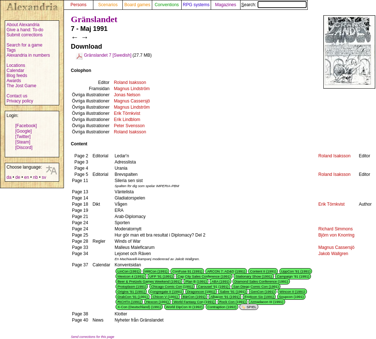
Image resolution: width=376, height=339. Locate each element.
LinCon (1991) (128, 271)
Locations (16, 65)
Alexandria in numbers (28, 55)
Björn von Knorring (336, 235)
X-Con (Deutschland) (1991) (139, 307)
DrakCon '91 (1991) (132, 297)
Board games (137, 4)
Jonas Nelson (127, 94)
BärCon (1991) (194, 297)
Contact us (17, 95)
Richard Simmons (335, 228)
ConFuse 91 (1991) (187, 271)
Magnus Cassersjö (132, 101)
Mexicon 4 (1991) (130, 276)
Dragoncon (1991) (201, 292)
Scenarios (107, 4)
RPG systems (196, 4)
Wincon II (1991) (292, 292)
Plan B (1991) (196, 281)
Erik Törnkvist (127, 113)
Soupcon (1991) (291, 297)
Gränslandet (94, 19)
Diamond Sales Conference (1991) (261, 281)
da (9, 177)
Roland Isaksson (130, 82)
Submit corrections (25, 34)
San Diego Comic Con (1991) (256, 286)
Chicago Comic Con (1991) (172, 286)
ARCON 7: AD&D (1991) (226, 271)
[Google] (23, 131)
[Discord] (23, 147)
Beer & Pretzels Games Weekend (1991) (149, 281)
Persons (78, 4)
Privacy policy (20, 101)
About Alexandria (23, 24)
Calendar (15, 70)
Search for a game (25, 45)
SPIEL (251, 307)
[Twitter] (23, 136)
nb (35, 177)
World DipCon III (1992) (184, 307)
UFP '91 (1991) (161, 276)
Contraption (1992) (221, 307)
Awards (14, 80)
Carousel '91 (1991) (213, 286)
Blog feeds (17, 75)
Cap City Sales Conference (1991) (204, 276)
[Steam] (22, 142)
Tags (11, 50)
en (26, 177)
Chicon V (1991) (165, 297)
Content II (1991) (263, 271)
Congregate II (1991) (166, 292)
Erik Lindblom (127, 119)
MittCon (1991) (156, 271)
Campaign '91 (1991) (293, 276)
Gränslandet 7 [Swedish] (108, 55)
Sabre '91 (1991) (233, 292)
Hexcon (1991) (157, 302)
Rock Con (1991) (232, 302)
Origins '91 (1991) (131, 292)
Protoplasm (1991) (131, 286)
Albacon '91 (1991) (224, 297)
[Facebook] (26, 125)
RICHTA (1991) (129, 302)
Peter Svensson (129, 125)
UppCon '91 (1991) (296, 271)
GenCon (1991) (263, 292)
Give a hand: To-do (25, 29)
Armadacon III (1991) (266, 302)
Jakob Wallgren (333, 253)
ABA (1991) (220, 281)
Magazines (225, 4)
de (17, 177)
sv (44, 177)
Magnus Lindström (132, 88)
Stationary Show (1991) (253, 276)
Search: (274, 4)
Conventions (167, 4)
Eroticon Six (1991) (259, 297)
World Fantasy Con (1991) (194, 302)
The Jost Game (21, 85)
